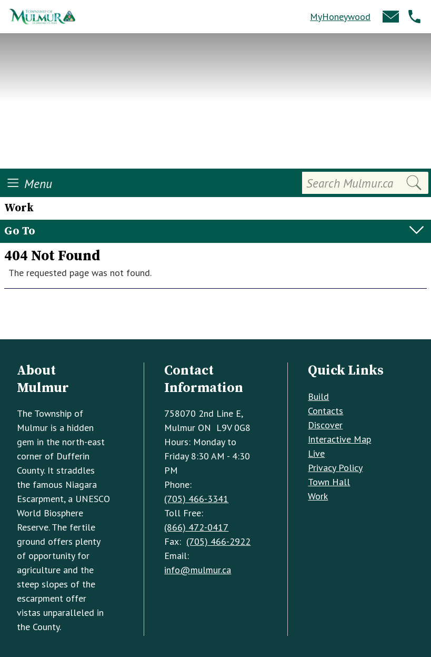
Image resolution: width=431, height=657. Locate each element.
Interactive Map (339, 439)
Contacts (325, 411)
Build (318, 396)
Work (318, 496)
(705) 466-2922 (218, 541)
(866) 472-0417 (196, 527)
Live (316, 453)
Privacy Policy (335, 468)
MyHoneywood (340, 17)
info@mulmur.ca (197, 570)
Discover (325, 425)
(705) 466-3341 (196, 499)
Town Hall (329, 482)
